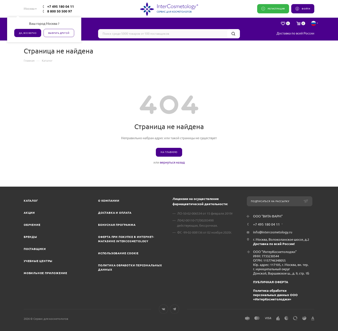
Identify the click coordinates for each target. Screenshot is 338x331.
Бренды (30, 236)
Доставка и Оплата (114, 212)
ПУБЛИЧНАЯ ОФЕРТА (270, 282)
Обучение (32, 224)
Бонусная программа (116, 224)
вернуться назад (172, 162)
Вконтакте (163, 309)
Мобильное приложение (45, 273)
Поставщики (35, 248)
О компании (108, 200)
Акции (29, 212)
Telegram (174, 309)
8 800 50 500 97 (59, 11)
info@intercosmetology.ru (272, 232)
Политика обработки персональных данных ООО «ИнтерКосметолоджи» (275, 295)
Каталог (31, 200)
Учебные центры (38, 260)
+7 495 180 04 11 (60, 6)
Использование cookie (118, 253)
